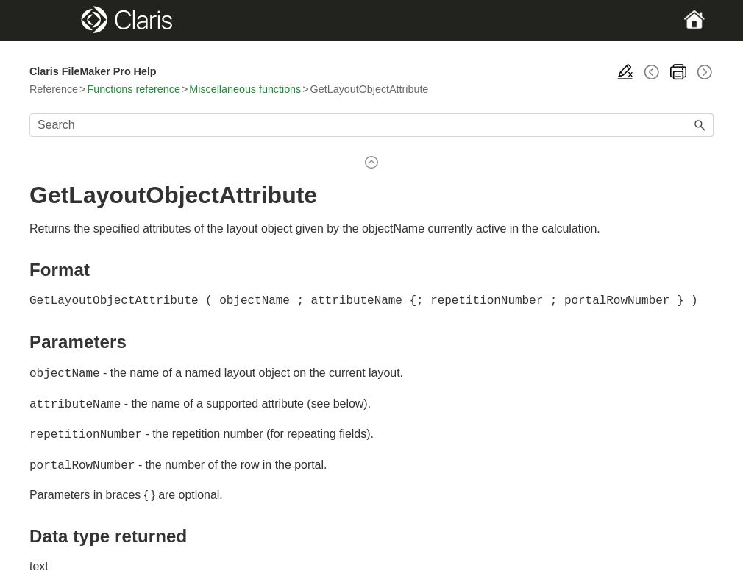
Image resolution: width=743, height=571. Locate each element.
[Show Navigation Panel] (62, 20)
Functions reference (133, 89)
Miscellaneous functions (245, 89)
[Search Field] (371, 125)
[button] (700, 125)
